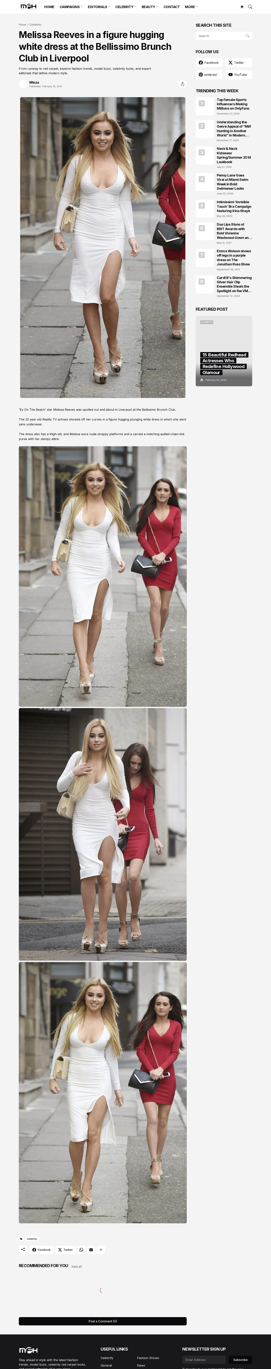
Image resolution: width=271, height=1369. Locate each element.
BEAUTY (148, 7)
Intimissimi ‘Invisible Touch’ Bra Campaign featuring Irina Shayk (234, 206)
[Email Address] (204, 1360)
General (106, 1365)
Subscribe (240, 1360)
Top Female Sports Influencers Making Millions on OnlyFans (233, 104)
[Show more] (101, 1250)
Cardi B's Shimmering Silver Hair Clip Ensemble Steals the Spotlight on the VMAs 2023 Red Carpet (234, 284)
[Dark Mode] (240, 7)
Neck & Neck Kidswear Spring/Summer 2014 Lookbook (234, 155)
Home (22, 24)
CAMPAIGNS (70, 7)
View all (76, 1266)
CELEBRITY (124, 7)
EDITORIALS (97, 7)
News (141, 1365)
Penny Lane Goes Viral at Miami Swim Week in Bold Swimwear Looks (232, 181)
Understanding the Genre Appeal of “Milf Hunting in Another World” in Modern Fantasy (234, 129)
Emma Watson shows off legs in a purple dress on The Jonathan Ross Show (234, 257)
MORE (190, 7)
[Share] (182, 84)
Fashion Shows (148, 1358)
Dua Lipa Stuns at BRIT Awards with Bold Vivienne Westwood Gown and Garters (234, 231)
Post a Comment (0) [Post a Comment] (103, 1321)
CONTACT (172, 7)
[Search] (248, 7)
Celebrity (35, 24)
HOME (49, 7)
